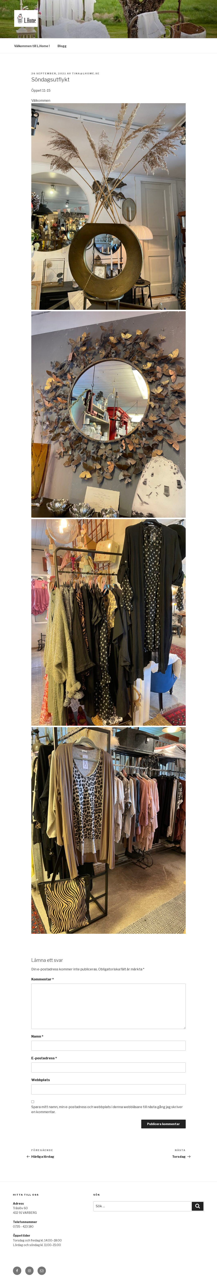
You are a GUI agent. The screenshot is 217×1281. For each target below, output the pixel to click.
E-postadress (44, 1058)
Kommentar (42, 979)
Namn (37, 1036)
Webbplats (40, 1080)
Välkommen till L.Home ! (32, 46)
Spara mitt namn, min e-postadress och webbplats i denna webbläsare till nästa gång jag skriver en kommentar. (107, 1109)
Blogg (62, 46)
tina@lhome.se (86, 73)
